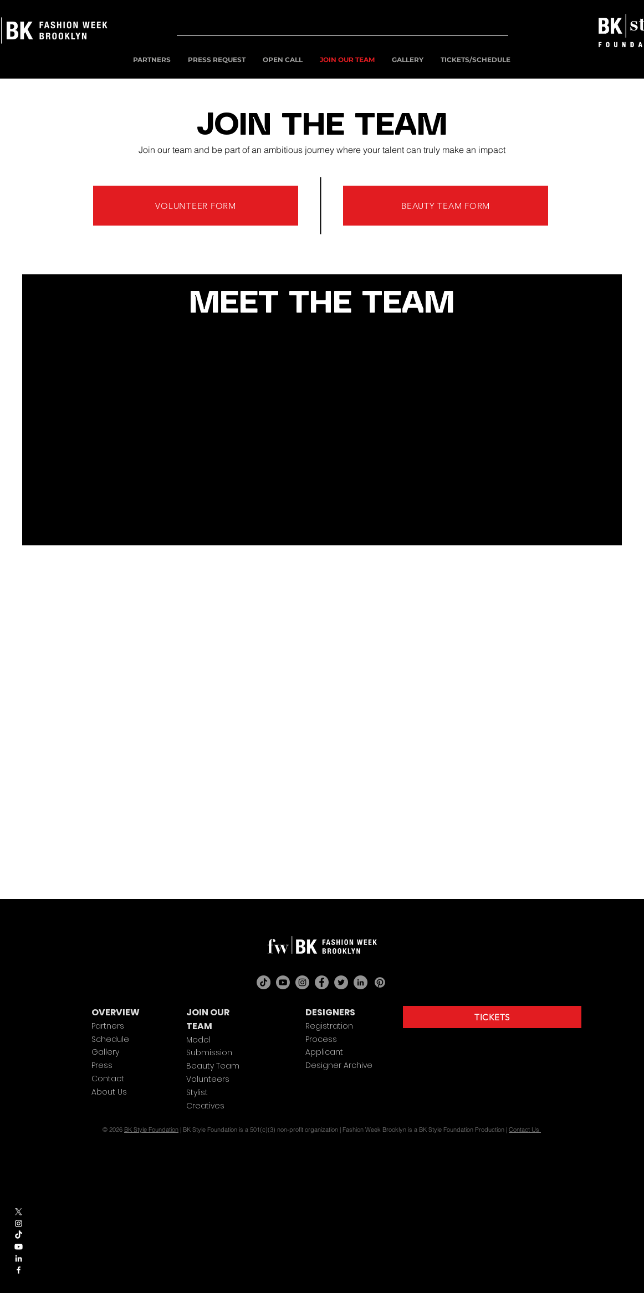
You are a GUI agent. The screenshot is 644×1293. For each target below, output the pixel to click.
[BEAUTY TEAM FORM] (445, 206)
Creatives (205, 1105)
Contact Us (525, 1129)
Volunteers (207, 1079)
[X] (18, 1212)
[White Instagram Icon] (18, 1223)
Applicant (324, 1051)
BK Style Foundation (151, 1129)
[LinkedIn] (360, 982)
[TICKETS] (492, 1017)
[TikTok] (18, 1235)
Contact (107, 1078)
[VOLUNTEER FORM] (195, 206)
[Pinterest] (380, 982)
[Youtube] (18, 1246)
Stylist (197, 1092)
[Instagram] (302, 982)
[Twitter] (341, 982)
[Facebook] (322, 982)
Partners (107, 1025)
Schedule (110, 1039)
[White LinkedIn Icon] (18, 1258)
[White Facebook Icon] (18, 1270)
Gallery (105, 1051)
